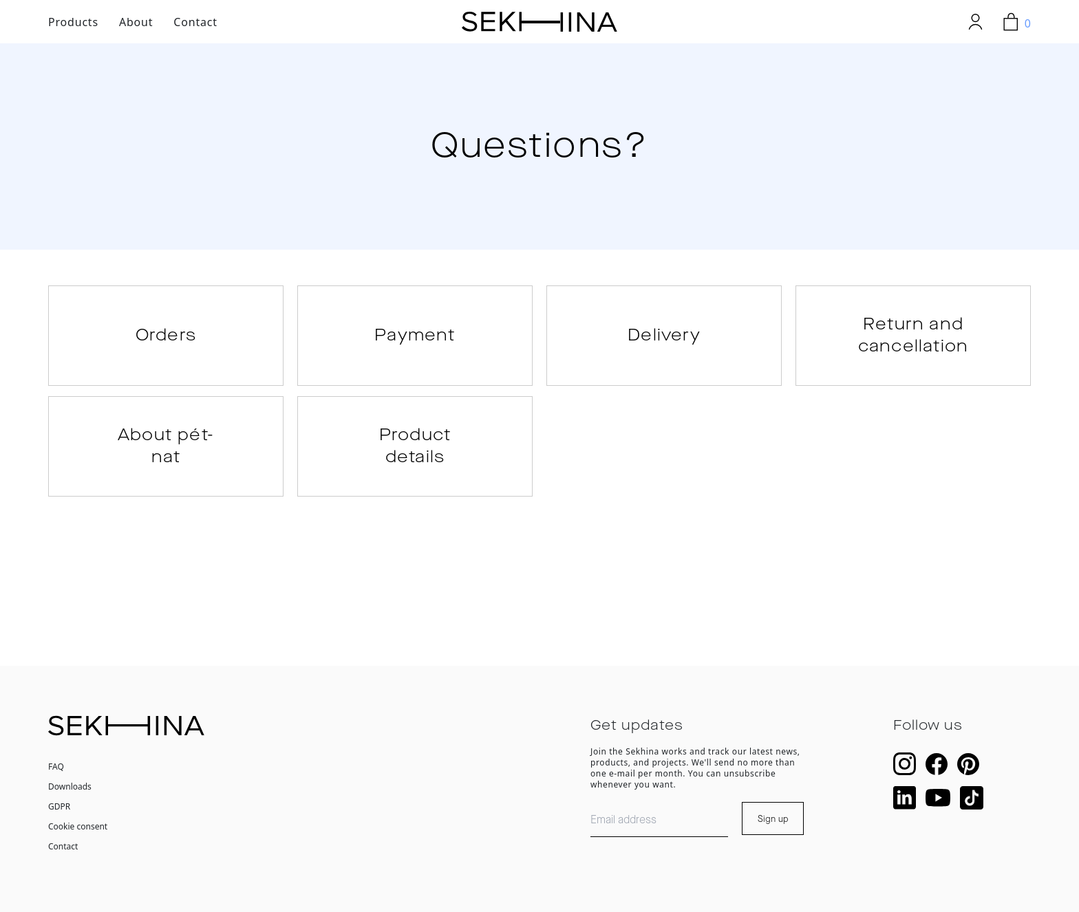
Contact (195, 22)
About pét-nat (166, 446)
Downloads (70, 786)
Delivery (664, 335)
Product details (415, 446)
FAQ (56, 766)
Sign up (773, 819)
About (136, 22)
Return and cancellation (913, 335)
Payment (414, 335)
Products (73, 22)
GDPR (59, 806)
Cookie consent (77, 826)
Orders (166, 335)
